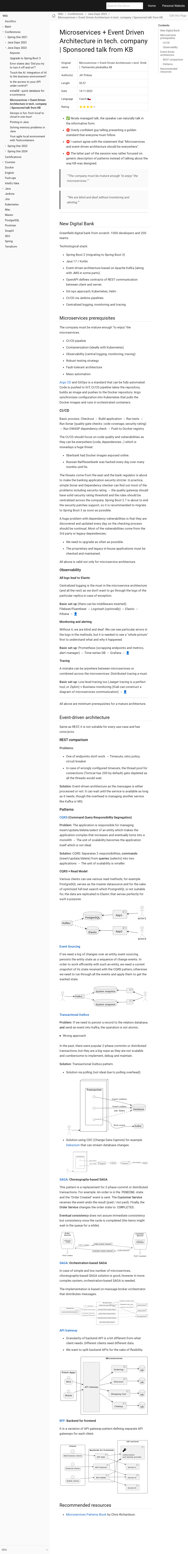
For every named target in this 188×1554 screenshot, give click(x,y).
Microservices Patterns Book (86, 1514)
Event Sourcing (69, 946)
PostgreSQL (12, 220)
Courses (10, 162)
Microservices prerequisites (168, 37)
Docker (9, 167)
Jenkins (10, 193)
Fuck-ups (10, 178)
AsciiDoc (10, 21)
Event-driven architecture (167, 53)
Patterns (168, 64)
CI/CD (166, 42)
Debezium (73, 1145)
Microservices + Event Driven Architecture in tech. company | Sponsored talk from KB (28, 103)
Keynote (15, 53)
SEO (7, 236)
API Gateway (68, 1330)
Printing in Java (19, 122)
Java (8, 188)
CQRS (63, 817)
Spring (9, 241)
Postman (10, 225)
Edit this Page (177, 15)
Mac (7, 209)
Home (152, 6)
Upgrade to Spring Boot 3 (25, 58)
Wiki (5, 15)
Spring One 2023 (17, 146)
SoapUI (9, 230)
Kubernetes (12, 204)
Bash (8, 26)
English (9, 173)
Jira (7, 199)
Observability (170, 47)
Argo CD (65, 382)
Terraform (11, 246)
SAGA (63, 1179)
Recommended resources (168, 70)
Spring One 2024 (17, 151)
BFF (62, 1421)
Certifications (13, 157)
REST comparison (173, 59)
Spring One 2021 (17, 37)
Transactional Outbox (74, 1015)
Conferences (13, 32)
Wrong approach (74, 1035)
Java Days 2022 (17, 42)
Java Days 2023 (17, 47)
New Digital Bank (170, 30)
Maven (9, 215)
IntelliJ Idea (12, 183)
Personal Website (173, 6)
